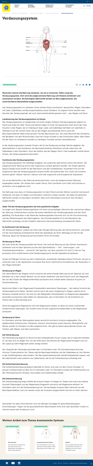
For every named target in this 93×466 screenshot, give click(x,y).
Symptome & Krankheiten (19, 13)
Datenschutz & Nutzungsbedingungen (78, 462)
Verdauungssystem (67, 13)
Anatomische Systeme (52, 13)
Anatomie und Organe (36, 13)
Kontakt (55, 462)
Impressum (65, 462)
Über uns (60, 462)
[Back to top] (91, 464)
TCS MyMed (6, 13)
